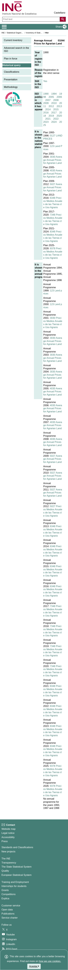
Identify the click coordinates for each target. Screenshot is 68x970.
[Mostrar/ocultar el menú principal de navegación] (4, 26)
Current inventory (13, 40)
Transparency (9, 862)
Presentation (10, 79)
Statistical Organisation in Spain (20, 33)
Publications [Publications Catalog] (8, 913)
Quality (5, 871)
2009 (46, 103)
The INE (6, 858)
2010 (54, 103)
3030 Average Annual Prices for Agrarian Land (52, 160)
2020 (59, 115)
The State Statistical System (17, 866)
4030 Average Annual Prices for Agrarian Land (52, 173)
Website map (8, 829)
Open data (7, 909)
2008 (56, 100)
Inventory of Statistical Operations (40, 33)
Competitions (8, 894)
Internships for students (14, 886)
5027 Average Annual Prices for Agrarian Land (52, 187)
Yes (45, 81)
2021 (48, 118)
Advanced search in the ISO (16, 49)
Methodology (11, 87)
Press (5, 841)
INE (3, 33)
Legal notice (8, 833)
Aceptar (34, 966)
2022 (56, 118)
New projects (8, 851)
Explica (5, 898)
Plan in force (10, 58)
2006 (59, 97)
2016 (46, 112)
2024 (54, 122)
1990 (46, 94)
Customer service (11, 905)
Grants (5, 890)
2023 (46, 122)
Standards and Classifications (17, 847)
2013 (59, 106)
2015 (56, 109)
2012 (51, 106)
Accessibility (8, 837)
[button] (60, 26)
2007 (48, 100)
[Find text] (31, 19)
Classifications (11, 72)
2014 (48, 109)
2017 (54, 112)
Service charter (10, 917)
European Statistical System (17, 875)
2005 (51, 97)
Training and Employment (15, 882)
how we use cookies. (50, 961)
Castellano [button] (59, 12)
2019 (51, 115)
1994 (54, 94)
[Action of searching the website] (63, 19)
